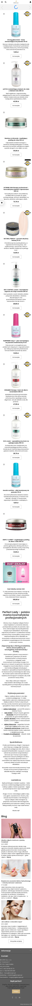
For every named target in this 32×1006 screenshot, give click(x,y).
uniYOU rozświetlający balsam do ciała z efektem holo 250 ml (16, 90)
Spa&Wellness (16, 742)
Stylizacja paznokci (16, 693)
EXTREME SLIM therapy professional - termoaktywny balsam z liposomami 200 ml (16, 189)
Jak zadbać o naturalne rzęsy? (11, 922)
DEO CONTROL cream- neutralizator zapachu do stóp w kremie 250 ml (16, 290)
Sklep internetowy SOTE (26, 1004)
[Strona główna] (16, 2)
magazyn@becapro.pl (16, 977)
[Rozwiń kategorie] (2, 2)
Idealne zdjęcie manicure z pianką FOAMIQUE (12, 841)
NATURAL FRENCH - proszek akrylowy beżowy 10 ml (16, 239)
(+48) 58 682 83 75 (8, 968)
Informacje (16, 951)
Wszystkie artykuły (16, 941)
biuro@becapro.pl (10, 973)
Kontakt (4, 956)
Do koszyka (16, 56)
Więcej (9, 857)
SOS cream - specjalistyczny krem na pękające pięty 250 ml (16, 442)
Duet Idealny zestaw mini (16, 589)
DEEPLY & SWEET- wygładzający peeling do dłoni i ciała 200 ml (16, 540)
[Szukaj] (5, 2)
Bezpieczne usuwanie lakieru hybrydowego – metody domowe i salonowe (16, 882)
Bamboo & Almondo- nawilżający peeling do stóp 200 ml (16, 139)
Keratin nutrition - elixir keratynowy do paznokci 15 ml (16, 491)
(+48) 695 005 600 (9, 971)
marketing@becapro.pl (15, 975)
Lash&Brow (16, 780)
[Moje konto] (30, 2)
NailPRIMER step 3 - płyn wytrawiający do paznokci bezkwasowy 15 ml (16, 341)
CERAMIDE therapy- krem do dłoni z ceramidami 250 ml (16, 391)
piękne (15, 726)
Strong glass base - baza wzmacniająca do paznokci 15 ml (16, 40)
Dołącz (16, 991)
